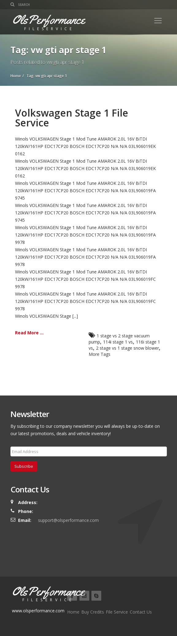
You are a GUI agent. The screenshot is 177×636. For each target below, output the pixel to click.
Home (73, 612)
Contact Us (141, 612)
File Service (117, 612)
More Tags (99, 354)
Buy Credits (92, 612)
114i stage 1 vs (118, 342)
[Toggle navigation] (158, 20)
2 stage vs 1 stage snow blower (127, 348)
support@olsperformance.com (68, 520)
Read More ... (29, 333)
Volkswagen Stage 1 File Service (71, 117)
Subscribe (23, 466)
